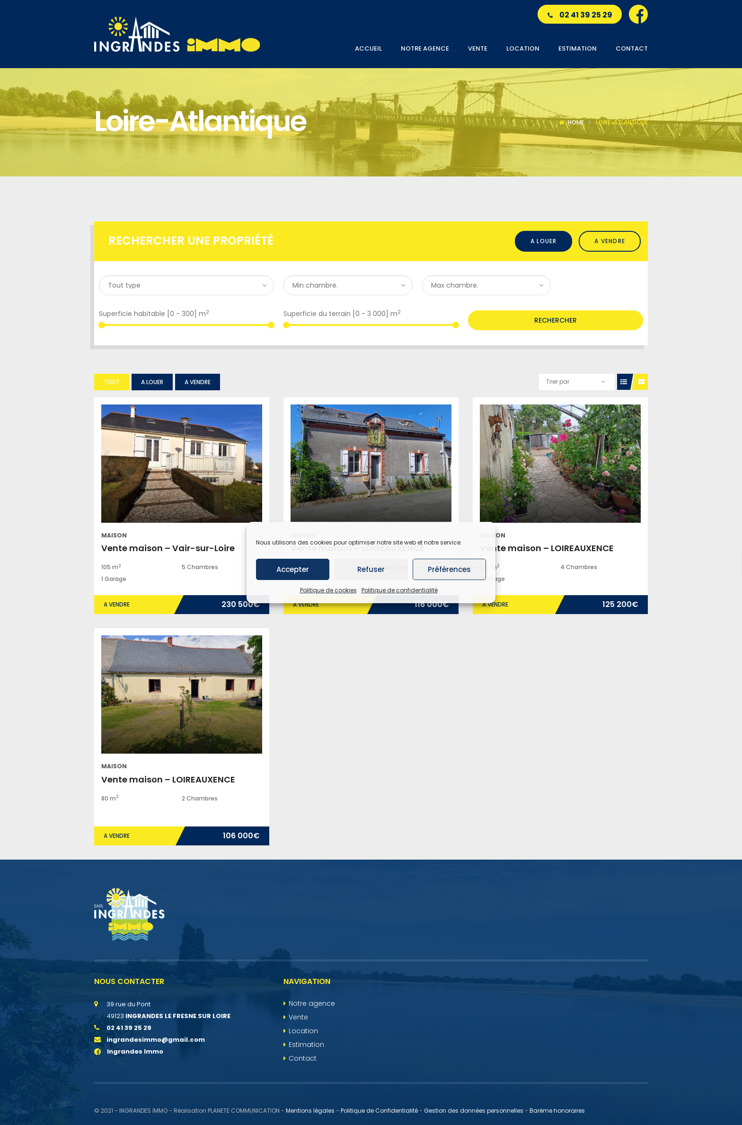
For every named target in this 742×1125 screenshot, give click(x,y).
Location (303, 1031)
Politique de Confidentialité (379, 1111)
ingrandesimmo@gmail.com (155, 1039)
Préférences (449, 569)
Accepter (292, 569)
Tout (112, 382)
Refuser (371, 569)
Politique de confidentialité (400, 590)
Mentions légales (310, 1111)
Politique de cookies (328, 590)
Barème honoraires (557, 1111)
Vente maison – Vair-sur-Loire (168, 548)
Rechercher (555, 320)
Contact (303, 1058)
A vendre (609, 241)
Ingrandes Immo (128, 1051)
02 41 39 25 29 (580, 14)
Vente (298, 1017)
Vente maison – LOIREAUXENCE (547, 548)
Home (576, 122)
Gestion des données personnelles (473, 1111)
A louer (543, 241)
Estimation (306, 1044)
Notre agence (312, 1003)
